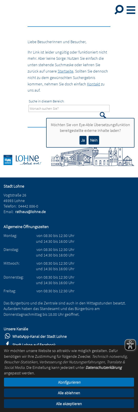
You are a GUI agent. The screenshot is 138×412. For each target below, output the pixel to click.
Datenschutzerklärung (103, 367)
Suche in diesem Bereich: (46, 101)
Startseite (65, 71)
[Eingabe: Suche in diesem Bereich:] (68, 108)
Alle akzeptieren (69, 403)
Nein (94, 140)
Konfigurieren (69, 382)
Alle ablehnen (69, 392)
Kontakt (93, 84)
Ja (83, 140)
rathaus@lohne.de (30, 211)
